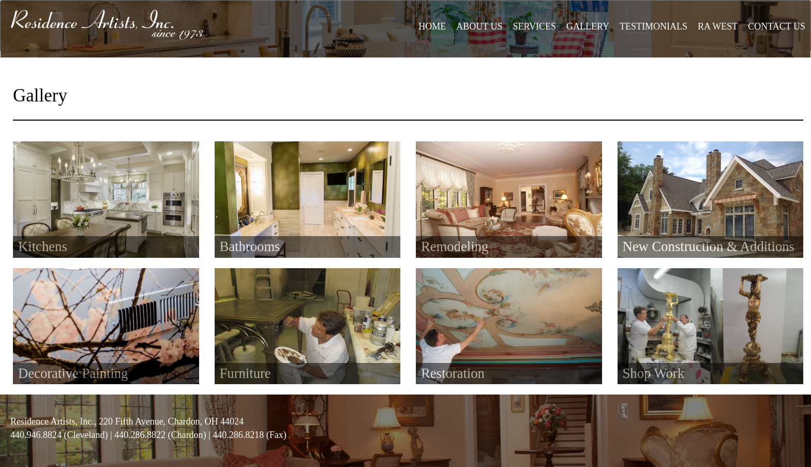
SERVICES (534, 26)
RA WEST (718, 26)
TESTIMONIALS (653, 26)
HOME (432, 26)
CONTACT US (776, 26)
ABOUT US (479, 26)
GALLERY (587, 26)
